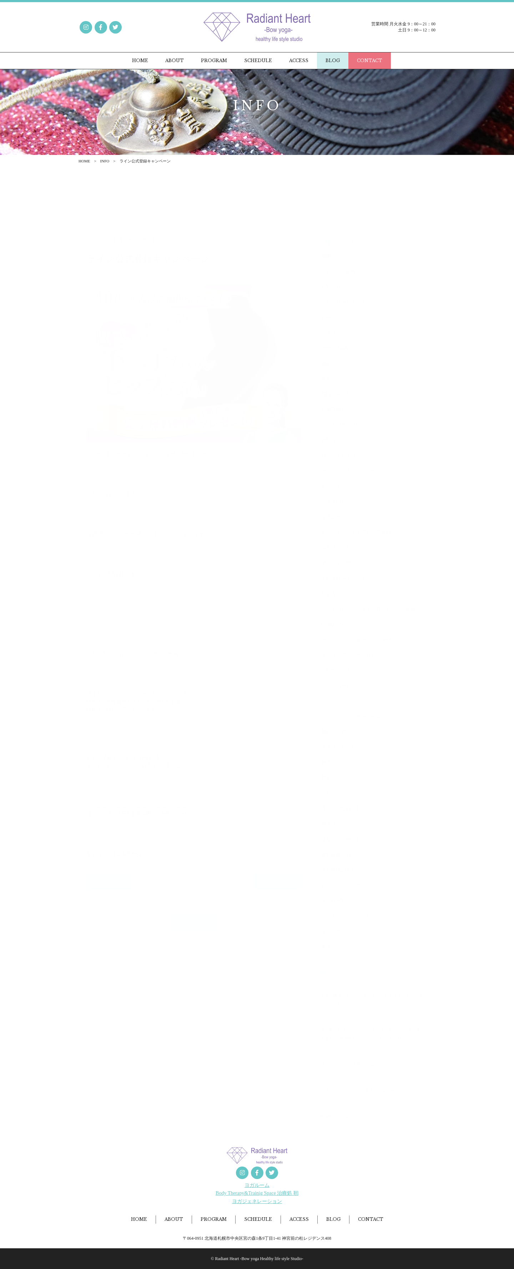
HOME (84, 161)
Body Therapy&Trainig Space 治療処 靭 (257, 1193)
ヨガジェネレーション (257, 1201)
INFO (105, 161)
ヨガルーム (257, 1185)
